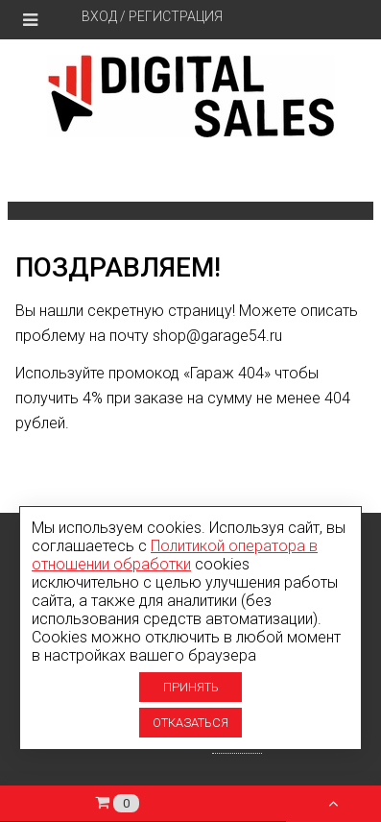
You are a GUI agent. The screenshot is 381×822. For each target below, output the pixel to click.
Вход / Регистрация (152, 16)
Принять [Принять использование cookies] (191, 687)
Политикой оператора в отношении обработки (175, 555)
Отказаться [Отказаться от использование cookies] (190, 722)
